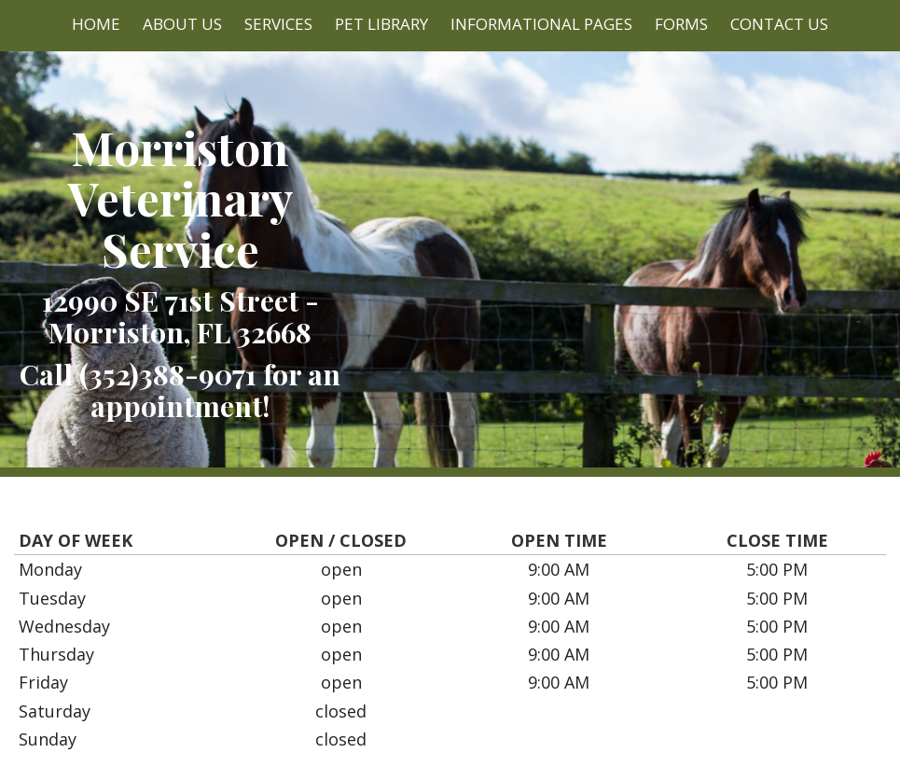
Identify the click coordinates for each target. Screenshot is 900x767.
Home (96, 24)
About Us (182, 24)
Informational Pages (541, 24)
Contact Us (779, 24)
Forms (681, 24)
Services (278, 24)
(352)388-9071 (167, 374)
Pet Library (381, 24)
